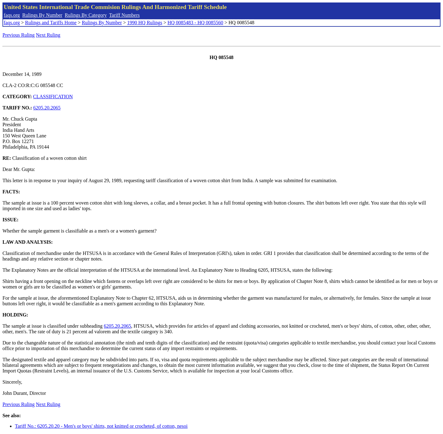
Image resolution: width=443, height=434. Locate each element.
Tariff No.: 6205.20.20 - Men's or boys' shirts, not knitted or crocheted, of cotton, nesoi (101, 426)
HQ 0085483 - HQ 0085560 (195, 22)
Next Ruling (48, 35)
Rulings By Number (42, 15)
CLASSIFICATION (53, 96)
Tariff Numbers (124, 15)
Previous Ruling (18, 35)
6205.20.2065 (47, 107)
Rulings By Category (86, 15)
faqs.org (12, 15)
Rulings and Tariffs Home (51, 22)
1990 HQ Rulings (144, 22)
